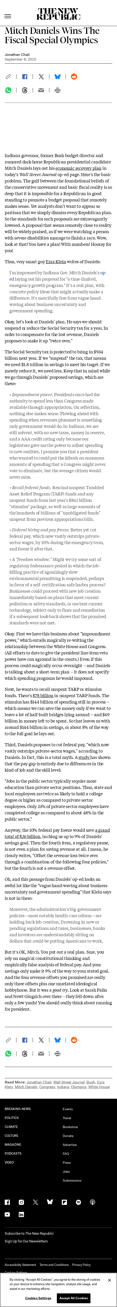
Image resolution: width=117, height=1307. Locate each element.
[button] (10, 76)
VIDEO (9, 1162)
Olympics (78, 1086)
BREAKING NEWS (18, 1109)
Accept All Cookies (73, 1298)
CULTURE (12, 1136)
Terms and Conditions (54, 1265)
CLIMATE (11, 1127)
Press (67, 1162)
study (84, 757)
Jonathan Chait (17, 54)
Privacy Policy (81, 1265)
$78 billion (43, 695)
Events (68, 1109)
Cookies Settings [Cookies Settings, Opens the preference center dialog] (38, 1298)
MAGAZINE (13, 1145)
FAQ (66, 1154)
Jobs (66, 1171)
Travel (67, 1118)
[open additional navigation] (8, 10)
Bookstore (70, 1127)
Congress (47, 1086)
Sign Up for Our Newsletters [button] (26, 1241)
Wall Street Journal (69, 1082)
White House (99, 1086)
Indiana (63, 1086)
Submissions (72, 1180)
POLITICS (12, 1118)
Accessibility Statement (20, 1265)
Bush (90, 1082)
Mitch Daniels (26, 1086)
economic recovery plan (78, 168)
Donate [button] (68, 1136)
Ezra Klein (56, 261)
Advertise (70, 1145)
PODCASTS (13, 1154)
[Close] (109, 1280)
